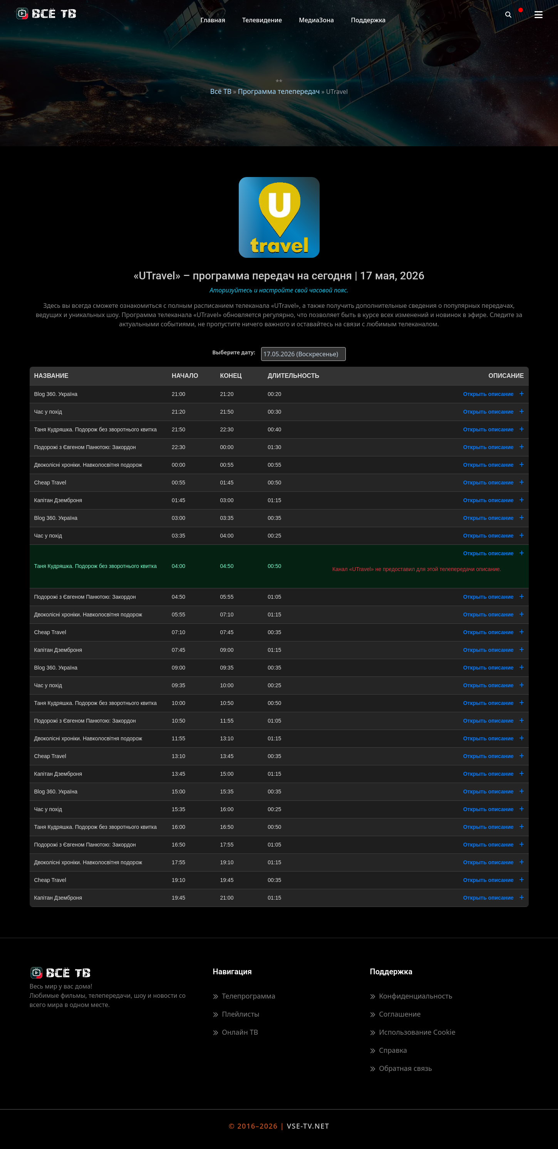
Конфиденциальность (411, 995)
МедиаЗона (316, 20)
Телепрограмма (244, 995)
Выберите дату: (233, 352)
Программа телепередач (279, 91)
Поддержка (368, 20)
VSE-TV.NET (308, 1126)
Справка (388, 1050)
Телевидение (262, 20)
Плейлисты (236, 1014)
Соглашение (395, 1014)
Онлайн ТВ (235, 1032)
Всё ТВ (220, 91)
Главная (213, 20)
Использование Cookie (413, 1032)
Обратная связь (401, 1068)
